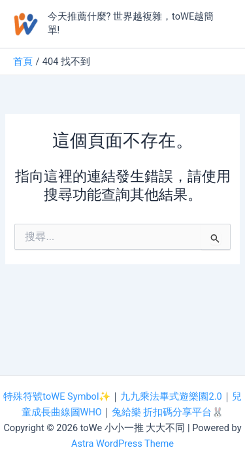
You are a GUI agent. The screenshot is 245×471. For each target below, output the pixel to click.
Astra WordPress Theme (122, 443)
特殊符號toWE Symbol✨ (56, 396)
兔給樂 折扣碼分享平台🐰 (168, 412)
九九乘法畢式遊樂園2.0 (170, 396)
